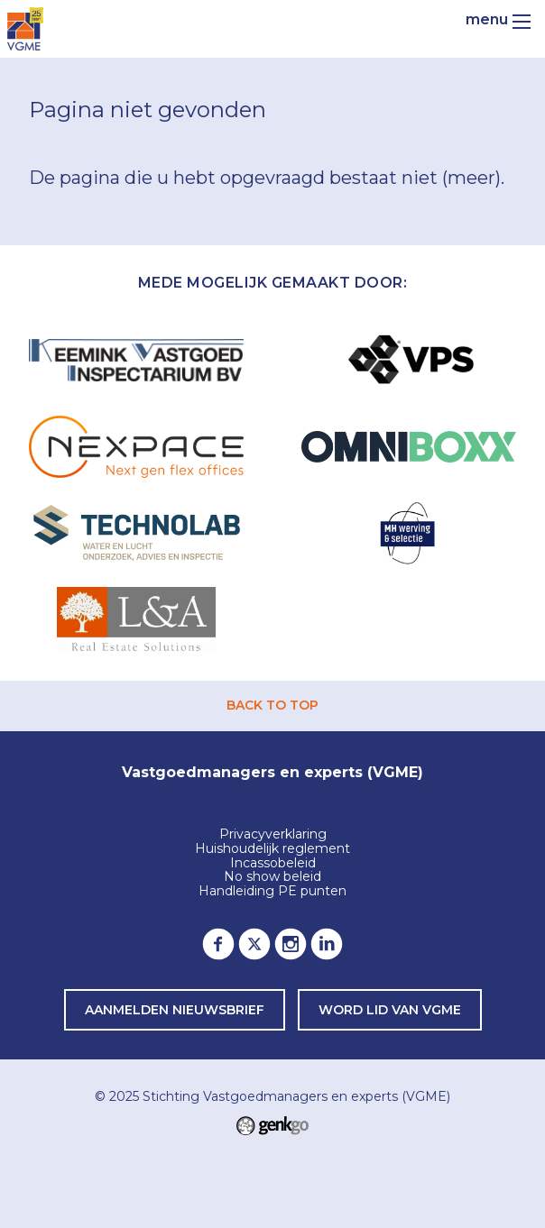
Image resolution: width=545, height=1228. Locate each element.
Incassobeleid (273, 864)
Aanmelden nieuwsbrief (174, 1010)
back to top (272, 705)
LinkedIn (326, 944)
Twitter (254, 944)
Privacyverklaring (273, 835)
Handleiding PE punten (272, 891)
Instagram (290, 944)
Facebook (218, 944)
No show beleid (272, 877)
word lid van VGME (390, 1010)
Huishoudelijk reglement (272, 849)
